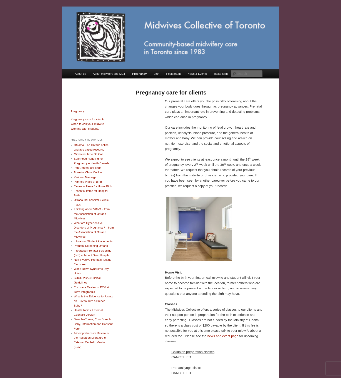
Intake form (221, 73)
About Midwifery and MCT (109, 73)
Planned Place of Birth (88, 181)
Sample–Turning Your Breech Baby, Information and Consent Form (93, 324)
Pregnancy (139, 73)
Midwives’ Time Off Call (88, 154)
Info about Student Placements (93, 241)
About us (80, 73)
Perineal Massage (85, 177)
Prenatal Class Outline (88, 172)
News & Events (197, 73)
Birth (156, 73)
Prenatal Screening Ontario (91, 245)
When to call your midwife (87, 124)
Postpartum (173, 73)
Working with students (85, 128)
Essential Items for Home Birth (93, 186)
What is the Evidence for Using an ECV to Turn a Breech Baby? (93, 301)
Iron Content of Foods (87, 167)
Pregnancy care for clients (88, 119)
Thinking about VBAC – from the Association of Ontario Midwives (92, 213)
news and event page (222, 336)
